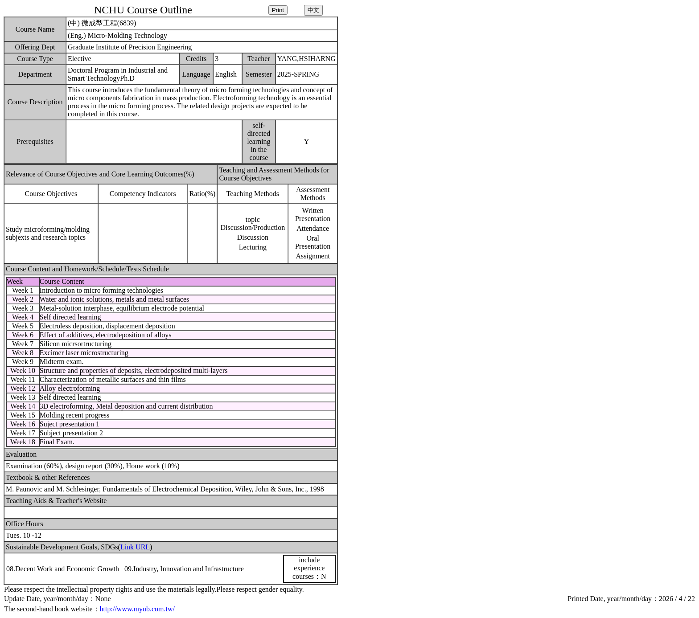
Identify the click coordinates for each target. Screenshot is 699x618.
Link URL (135, 547)
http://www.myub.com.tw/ (137, 609)
